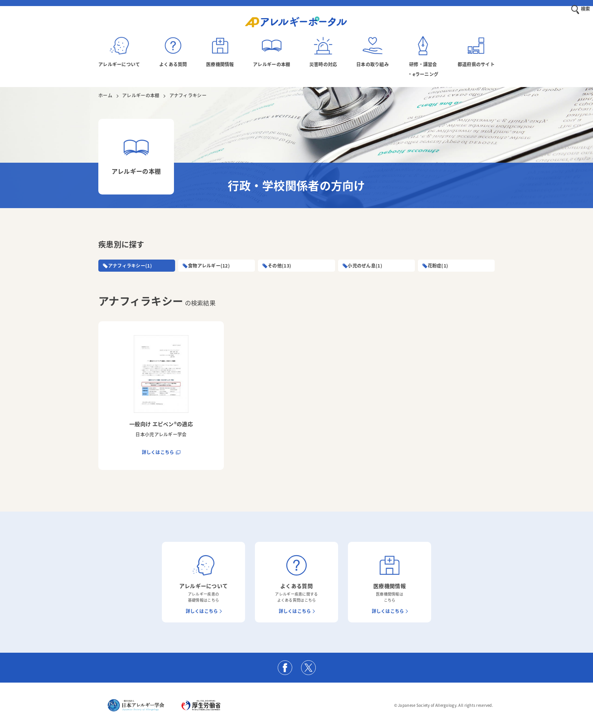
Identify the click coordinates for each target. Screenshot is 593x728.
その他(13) (281, 265)
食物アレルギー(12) (211, 265)
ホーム (105, 95)
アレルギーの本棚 (140, 95)
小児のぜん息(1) (367, 265)
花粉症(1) (440, 265)
